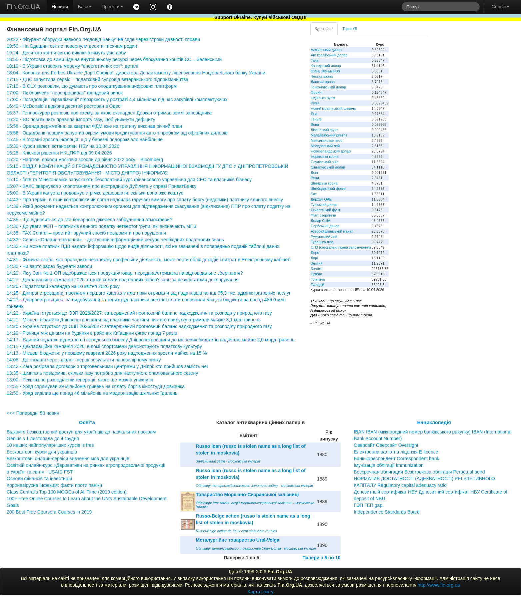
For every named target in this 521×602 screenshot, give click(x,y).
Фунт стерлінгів (323, 215)
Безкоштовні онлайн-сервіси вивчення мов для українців (68, 458)
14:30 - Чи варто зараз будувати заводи (49, 266)
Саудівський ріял (324, 162)
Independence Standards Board (387, 512)
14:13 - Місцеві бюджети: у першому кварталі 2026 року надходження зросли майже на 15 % (107, 353)
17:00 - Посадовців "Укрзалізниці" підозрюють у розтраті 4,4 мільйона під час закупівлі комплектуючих (117, 99)
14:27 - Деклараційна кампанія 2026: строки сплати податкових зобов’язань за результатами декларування (123, 279)
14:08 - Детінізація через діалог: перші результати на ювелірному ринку (84, 359)
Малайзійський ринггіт (329, 135)
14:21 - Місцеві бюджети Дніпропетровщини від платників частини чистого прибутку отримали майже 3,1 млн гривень (134, 319)
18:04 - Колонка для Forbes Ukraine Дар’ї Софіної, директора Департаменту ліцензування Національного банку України (136, 72)
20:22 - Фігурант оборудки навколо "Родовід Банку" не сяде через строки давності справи (103, 39)
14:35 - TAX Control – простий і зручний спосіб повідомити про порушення (86, 233)
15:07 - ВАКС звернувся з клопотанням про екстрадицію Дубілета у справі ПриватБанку (101, 186)
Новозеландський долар (331, 151)
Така (314, 60)
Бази (85, 6)
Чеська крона (322, 76)
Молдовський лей (325, 146)
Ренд (315, 178)
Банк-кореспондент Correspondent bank (396, 458)
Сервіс (500, 6)
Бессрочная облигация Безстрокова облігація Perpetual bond (419, 472)
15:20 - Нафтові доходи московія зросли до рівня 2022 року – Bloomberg (85, 159)
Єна (314, 114)
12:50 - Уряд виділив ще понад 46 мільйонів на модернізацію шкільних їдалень (92, 393)
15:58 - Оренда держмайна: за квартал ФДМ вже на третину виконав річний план (94, 126)
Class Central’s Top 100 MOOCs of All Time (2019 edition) (67, 492)
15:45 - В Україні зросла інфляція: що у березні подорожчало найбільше (85, 139)
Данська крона (323, 82)
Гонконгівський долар (328, 87)
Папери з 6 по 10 (321, 557)
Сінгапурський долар (328, 167)
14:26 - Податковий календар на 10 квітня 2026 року (63, 286)
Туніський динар (324, 205)
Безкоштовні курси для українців (42, 452)
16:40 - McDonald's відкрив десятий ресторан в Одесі (64, 106)
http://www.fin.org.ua (439, 585)
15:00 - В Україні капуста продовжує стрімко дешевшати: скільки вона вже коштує (95, 193)
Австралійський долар (329, 55)
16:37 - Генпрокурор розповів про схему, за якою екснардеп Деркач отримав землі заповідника (109, 112)
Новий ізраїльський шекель (333, 108)
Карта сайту (261, 591)
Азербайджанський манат (332, 231)
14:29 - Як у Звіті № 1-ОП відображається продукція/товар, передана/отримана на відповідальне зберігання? (125, 273)
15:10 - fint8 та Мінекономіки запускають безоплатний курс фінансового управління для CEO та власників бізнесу (129, 179)
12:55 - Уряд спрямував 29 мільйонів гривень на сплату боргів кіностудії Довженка (96, 386)
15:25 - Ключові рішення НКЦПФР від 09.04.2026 (59, 153)
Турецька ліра (322, 242)
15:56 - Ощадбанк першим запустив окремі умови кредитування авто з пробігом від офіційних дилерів (117, 132)
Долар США (320, 221)
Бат (314, 194)
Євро (315, 253)
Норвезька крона (324, 157)
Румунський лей (324, 237)
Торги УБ (350, 29)
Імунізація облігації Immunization (389, 465)
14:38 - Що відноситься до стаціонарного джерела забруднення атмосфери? (89, 219)
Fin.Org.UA (23, 6)
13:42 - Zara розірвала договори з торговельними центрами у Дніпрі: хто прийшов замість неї (107, 366)
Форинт (317, 92)
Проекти (112, 6)
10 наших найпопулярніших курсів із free (50, 445)
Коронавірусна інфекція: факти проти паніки (54, 485)
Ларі (314, 258)
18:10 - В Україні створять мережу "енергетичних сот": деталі (72, 66)
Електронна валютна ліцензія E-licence (396, 452)
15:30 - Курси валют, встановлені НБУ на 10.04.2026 (63, 146)
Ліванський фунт (324, 130)
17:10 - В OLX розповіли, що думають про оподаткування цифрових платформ (92, 86)
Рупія (315, 103)
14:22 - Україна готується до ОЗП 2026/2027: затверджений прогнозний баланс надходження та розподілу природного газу (139, 313)
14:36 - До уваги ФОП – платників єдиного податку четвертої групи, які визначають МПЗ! (102, 226)
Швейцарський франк (328, 189)
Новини (60, 6)
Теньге (316, 119)
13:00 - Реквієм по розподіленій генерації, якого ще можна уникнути (80, 379)
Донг (314, 173)
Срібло (316, 274)
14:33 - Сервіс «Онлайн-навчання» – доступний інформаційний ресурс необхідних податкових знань (115, 239)
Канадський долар (326, 66)
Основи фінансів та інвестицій (39, 478)
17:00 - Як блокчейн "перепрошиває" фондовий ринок (65, 92)
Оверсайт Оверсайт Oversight (386, 445)
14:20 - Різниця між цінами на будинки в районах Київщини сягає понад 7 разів (92, 333)
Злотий (316, 263)
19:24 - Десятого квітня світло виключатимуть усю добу (66, 52)
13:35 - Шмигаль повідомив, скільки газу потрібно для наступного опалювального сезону (102, 373)
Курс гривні (324, 29)
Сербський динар (325, 226)
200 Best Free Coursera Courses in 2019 (49, 512)
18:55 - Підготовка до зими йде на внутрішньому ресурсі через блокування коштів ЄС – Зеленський (114, 59)
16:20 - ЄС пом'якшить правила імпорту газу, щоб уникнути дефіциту (81, 119)
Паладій (317, 285)
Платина (318, 279)
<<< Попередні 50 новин (33, 413)
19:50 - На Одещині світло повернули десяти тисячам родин (72, 46)
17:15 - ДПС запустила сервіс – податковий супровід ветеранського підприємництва (97, 79)
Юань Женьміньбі (325, 71)
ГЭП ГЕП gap (368, 505)
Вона (315, 124)
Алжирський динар (326, 50)
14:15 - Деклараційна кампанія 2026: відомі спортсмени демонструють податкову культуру (104, 346)
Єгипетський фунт (325, 210)
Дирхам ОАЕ (321, 199)
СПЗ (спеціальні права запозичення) (341, 247)
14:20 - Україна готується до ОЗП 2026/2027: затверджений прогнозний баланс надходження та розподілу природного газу (139, 326)
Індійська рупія (323, 98)
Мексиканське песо (326, 140)
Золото (316, 269)
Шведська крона (324, 183)
